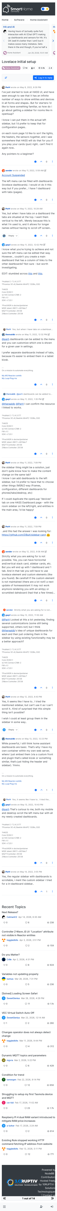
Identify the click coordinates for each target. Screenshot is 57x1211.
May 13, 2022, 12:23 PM (36, 738)
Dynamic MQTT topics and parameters (24, 1055)
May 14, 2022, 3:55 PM (31, 872)
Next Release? (10, 912)
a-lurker (10, 1126)
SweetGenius (13, 998)
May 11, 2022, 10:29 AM (31, 208)
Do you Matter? (11, 954)
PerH (7, 87)
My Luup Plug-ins (9, 378)
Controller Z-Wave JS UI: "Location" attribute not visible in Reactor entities (27, 933)
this (30, 273)
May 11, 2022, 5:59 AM (33, 170)
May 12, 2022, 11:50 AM (31, 615)
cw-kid (10, 1103)
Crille (9, 959)
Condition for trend (13, 1074)
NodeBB (49, 1173)
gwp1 (7, 245)
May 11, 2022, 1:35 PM (30, 399)
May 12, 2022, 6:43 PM (31, 697)
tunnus (10, 979)
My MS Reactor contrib (11, 375)
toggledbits (12, 940)
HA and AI (9, 26)
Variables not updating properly (20, 974)
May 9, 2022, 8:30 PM (30, 87)
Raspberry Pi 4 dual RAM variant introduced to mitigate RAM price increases (28, 1119)
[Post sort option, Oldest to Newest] (6, 78)
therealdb (10, 334)
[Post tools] (52, 161)
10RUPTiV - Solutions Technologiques (47, 1188)
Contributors (48, 1177)
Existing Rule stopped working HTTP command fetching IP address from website (27, 1142)
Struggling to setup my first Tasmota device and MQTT (27, 1096)
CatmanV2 (12, 917)
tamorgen (11, 1080)
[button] (4, 1207)
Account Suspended (13, 175)
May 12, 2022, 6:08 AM (33, 551)
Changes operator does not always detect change (26, 1034)
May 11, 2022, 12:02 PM (31, 245)
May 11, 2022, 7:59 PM (30, 526)
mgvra (10, 1060)
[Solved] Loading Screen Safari (20, 993)
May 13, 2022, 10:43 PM (31, 804)
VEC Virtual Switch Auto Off (18, 1012)
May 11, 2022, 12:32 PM (36, 334)
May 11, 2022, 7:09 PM (30, 462)
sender (8, 170)
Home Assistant (14, 53)
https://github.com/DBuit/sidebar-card (24, 534)
